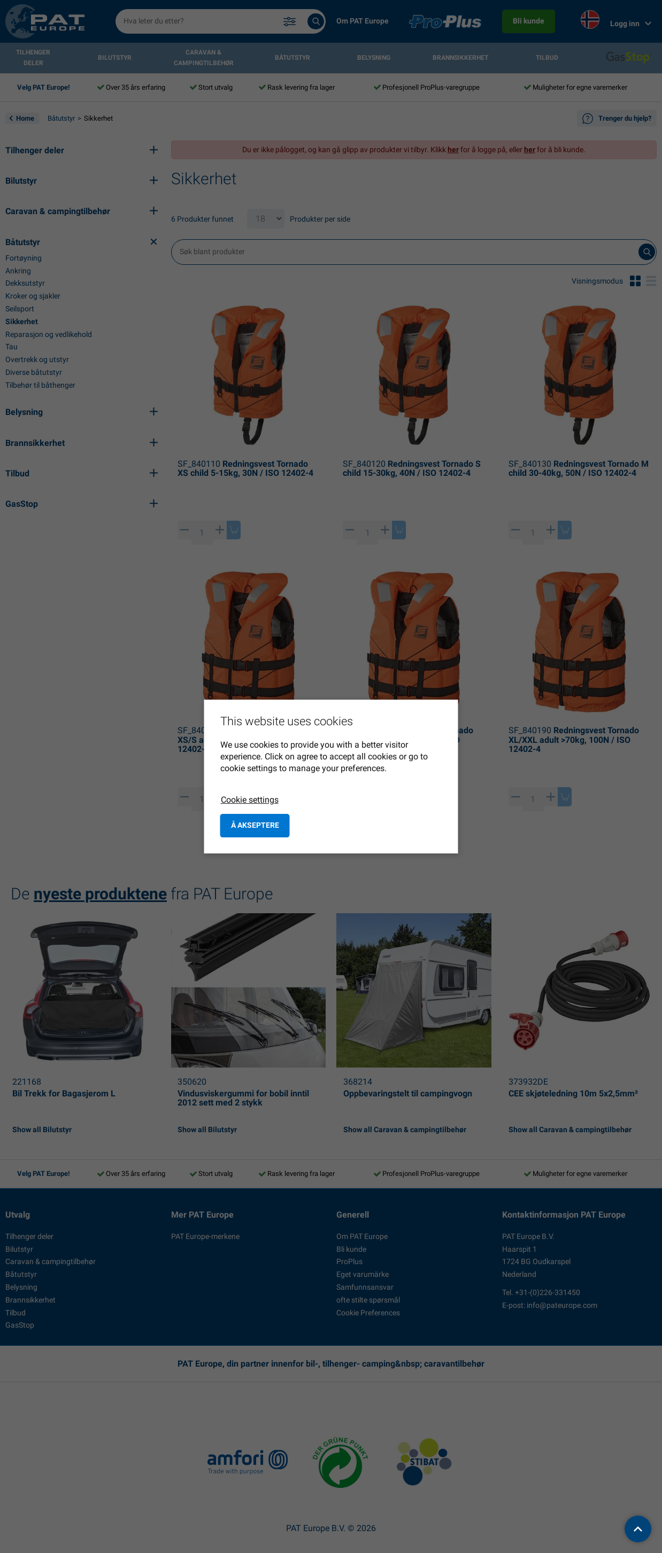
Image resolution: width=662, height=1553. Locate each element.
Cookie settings (250, 800)
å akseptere (255, 825)
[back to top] (638, 1529)
